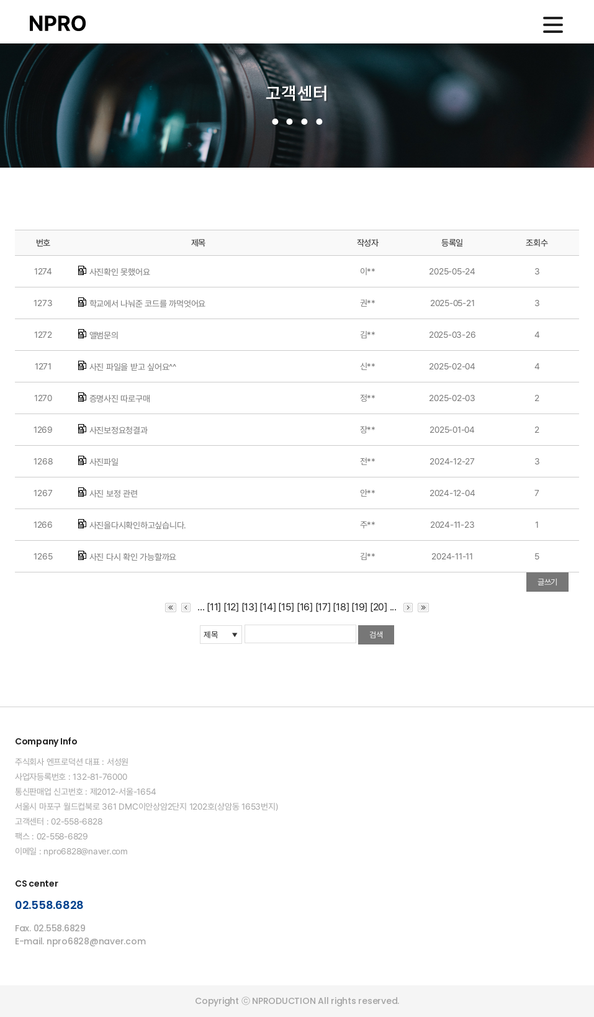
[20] (378, 607)
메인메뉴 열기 (553, 25)
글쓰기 (547, 582)
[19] (359, 607)
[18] (341, 607)
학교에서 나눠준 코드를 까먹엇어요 (147, 304)
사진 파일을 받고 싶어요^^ (132, 367)
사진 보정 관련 (113, 494)
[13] (249, 607)
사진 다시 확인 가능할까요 (133, 557)
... (200, 607)
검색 (376, 635)
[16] (305, 607)
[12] (231, 607)
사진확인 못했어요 (119, 272)
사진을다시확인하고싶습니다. (138, 525)
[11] (214, 607)
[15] (286, 607)
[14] (267, 607)
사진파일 (104, 462)
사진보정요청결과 (118, 430)
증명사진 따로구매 (119, 399)
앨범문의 (104, 335)
